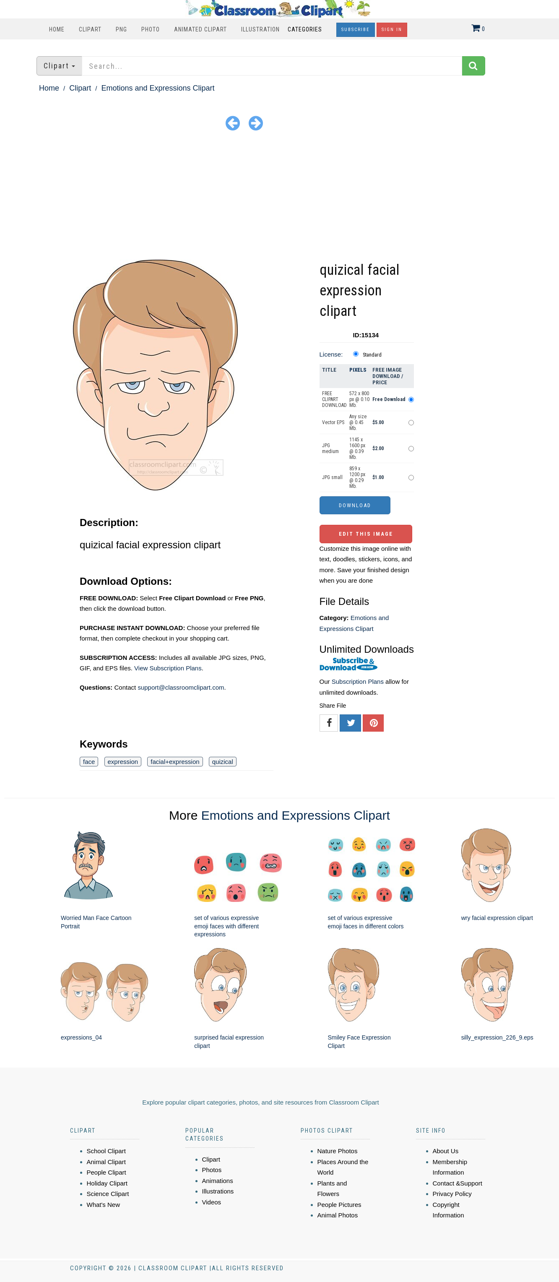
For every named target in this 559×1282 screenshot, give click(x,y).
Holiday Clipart (107, 1183)
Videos (211, 1202)
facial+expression (175, 761)
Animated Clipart (200, 29)
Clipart (90, 29)
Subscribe (355, 29)
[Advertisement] (279, 196)
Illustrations (218, 1191)
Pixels (358, 370)
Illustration (260, 29)
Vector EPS (333, 422)
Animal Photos (337, 1215)
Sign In (392, 29)
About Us (446, 1150)
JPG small (332, 477)
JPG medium (330, 448)
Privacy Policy (452, 1193)
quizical (222, 761)
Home (57, 29)
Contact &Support (457, 1183)
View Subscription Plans (168, 668)
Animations (217, 1180)
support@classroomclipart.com (181, 687)
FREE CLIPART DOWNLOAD (334, 399)
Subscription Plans (358, 681)
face (89, 761)
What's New (103, 1204)
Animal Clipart (106, 1161)
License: (331, 354)
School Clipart (106, 1150)
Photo (150, 29)
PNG (121, 29)
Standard (372, 355)
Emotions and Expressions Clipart (157, 88)
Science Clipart (108, 1193)
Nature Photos (337, 1150)
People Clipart (106, 1172)
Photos (212, 1169)
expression (123, 761)
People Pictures (339, 1204)
